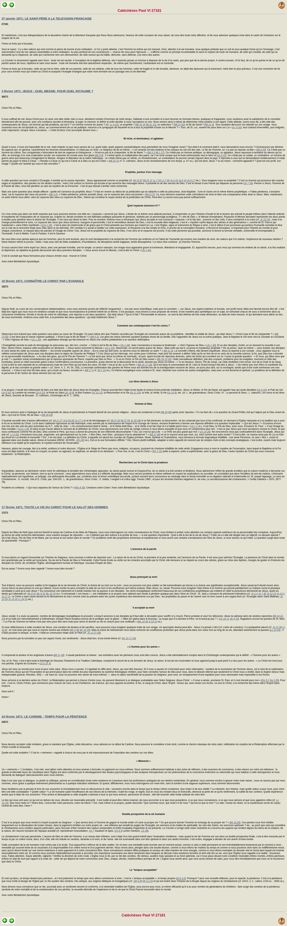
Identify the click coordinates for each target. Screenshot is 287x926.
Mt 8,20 (261, 149)
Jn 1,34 (125, 345)
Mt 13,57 (138, 180)
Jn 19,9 (69, 392)
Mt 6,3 (151, 152)
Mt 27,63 (179, 124)
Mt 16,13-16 (164, 359)
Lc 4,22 (114, 124)
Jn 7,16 (248, 183)
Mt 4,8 (99, 155)
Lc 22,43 (275, 630)
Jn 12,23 (271, 593)
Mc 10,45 (143, 621)
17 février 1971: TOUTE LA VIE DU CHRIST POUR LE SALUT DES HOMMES (55, 507)
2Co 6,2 (181, 878)
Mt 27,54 (125, 420)
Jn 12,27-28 (93, 632)
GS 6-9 (118, 830)
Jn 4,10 (262, 390)
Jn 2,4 (254, 593)
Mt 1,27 (159, 152)
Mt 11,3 (168, 350)
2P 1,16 (101, 370)
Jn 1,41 (146, 250)
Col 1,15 (23, 429)
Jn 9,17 (191, 180)
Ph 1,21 (157, 451)
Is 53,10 (153, 621)
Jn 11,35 (277, 627)
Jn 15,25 (12, 599)
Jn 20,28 (135, 420)
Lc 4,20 (237, 127)
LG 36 (144, 830)
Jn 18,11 (224, 618)
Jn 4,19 (174, 180)
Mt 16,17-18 (144, 364)
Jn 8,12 (40, 392)
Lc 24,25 (22, 599)
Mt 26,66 (166, 412)
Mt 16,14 (140, 124)
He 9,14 (234, 618)
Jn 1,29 (36, 339)
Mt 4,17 (150, 194)
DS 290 (81, 440)
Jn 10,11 (97, 392)
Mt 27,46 (155, 434)
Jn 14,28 (205, 431)
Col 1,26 (46, 225)
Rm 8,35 (79, 487)
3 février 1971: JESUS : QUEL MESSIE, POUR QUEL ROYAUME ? (47, 91)
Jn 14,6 (172, 392)
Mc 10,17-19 (128, 638)
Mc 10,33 (50, 593)
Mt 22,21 (114, 161)
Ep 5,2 (265, 680)
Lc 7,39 (165, 180)
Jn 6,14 (182, 180)
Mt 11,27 (57, 420)
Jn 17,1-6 (80, 420)
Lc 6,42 (14, 434)
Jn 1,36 (211, 345)
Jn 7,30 (262, 593)
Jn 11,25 (135, 392)
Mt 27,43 (115, 420)
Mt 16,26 (235, 822)
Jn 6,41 (6, 392)
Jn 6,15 (221, 155)
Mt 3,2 (53, 194)
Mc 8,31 (31, 593)
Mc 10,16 (84, 630)
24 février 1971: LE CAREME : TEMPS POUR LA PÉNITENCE (44, 716)
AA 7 (91, 830)
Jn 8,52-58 (68, 420)
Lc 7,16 (157, 180)
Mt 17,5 (90, 370)
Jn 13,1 (280, 593)
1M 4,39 (137, 881)
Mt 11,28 (59, 655)
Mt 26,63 (47, 415)
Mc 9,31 (40, 593)
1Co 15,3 (45, 663)
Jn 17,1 (5, 596)
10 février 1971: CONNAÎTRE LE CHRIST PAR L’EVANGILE (43, 281)
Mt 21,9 (209, 124)
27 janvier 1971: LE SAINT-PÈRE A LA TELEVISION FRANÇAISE (47, 18)
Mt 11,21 (147, 881)
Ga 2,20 (274, 680)
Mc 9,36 (75, 630)
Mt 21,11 (150, 124)
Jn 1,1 (194, 426)
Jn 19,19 (264, 219)
